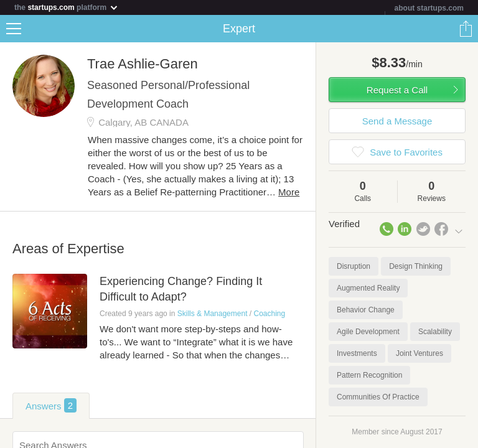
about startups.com (429, 8)
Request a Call (397, 90)
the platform (66, 7)
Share (465, 28)
